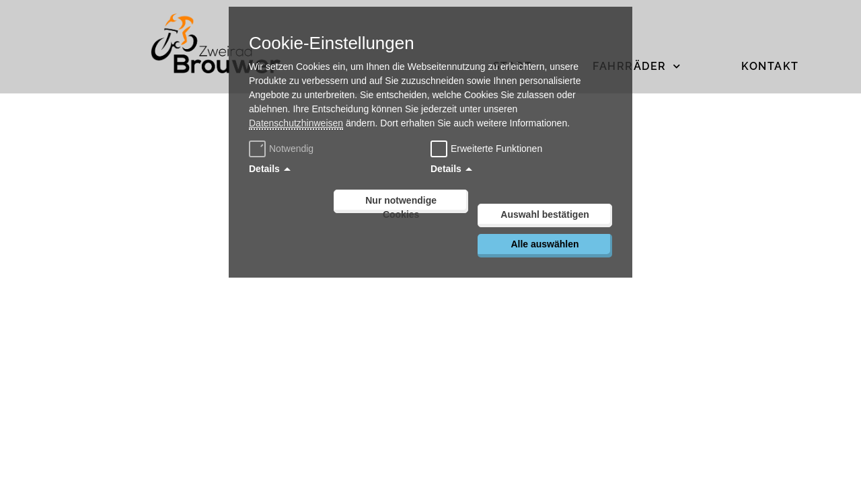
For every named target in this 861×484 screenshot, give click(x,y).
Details (264, 168)
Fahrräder (637, 66)
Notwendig (282, 148)
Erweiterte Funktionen (496, 148)
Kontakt (770, 66)
